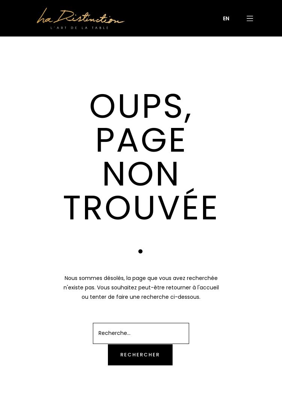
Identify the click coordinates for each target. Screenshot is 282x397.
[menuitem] (226, 18)
